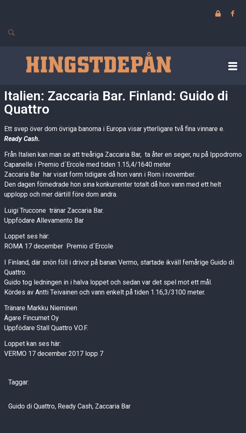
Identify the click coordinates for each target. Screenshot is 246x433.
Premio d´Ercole (89, 246)
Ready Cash (21, 139)
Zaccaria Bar (113, 406)
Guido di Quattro (31, 406)
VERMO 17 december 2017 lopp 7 (53, 354)
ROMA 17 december (33, 246)
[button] (233, 66)
